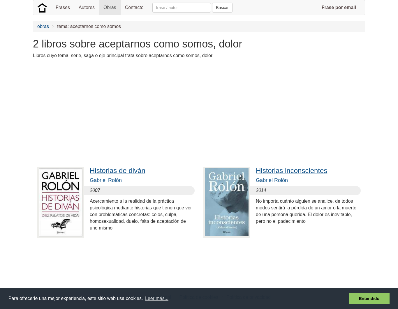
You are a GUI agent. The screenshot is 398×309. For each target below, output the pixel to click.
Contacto (134, 7)
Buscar (222, 7)
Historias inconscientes (291, 170)
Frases (63, 7)
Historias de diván (117, 170)
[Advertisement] (139, 104)
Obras (109, 7)
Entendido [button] (369, 298)
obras (43, 26)
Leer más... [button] (156, 298)
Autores (87, 7)
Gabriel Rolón (106, 180)
